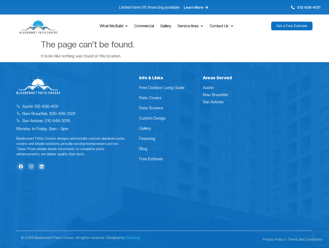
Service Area (190, 26)
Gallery (165, 26)
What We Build (114, 26)
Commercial (144, 26)
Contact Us (221, 26)
